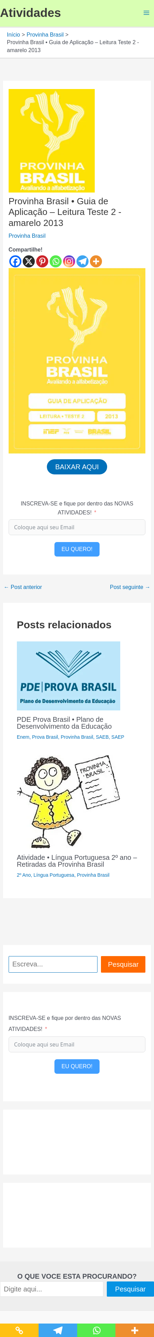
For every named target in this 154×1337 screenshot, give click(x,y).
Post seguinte (130, 587)
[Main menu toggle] (146, 12)
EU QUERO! (77, 549)
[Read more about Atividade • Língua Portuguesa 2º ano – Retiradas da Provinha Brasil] (68, 801)
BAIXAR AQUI (77, 467)
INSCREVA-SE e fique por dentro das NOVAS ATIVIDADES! (77, 508)
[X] (29, 261)
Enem (23, 737)
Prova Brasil (45, 737)
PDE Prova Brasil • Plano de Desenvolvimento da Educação (64, 723)
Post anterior (23, 587)
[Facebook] (15, 261)
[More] (96, 261)
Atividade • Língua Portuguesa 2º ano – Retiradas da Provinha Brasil (77, 861)
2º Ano (24, 875)
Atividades (30, 12)
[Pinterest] (42, 261)
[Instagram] (69, 261)
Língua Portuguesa (53, 875)
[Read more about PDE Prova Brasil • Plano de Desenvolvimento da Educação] (68, 675)
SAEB (102, 737)
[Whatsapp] (56, 261)
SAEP (117, 737)
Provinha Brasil (27, 236)
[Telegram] (82, 261)
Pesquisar (123, 964)
